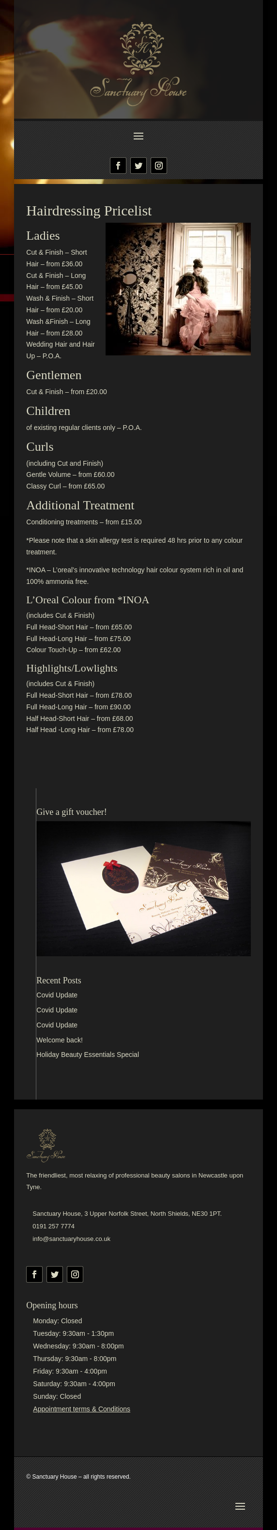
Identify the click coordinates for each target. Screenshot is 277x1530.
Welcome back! (59, 1040)
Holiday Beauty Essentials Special (87, 1054)
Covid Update (56, 995)
